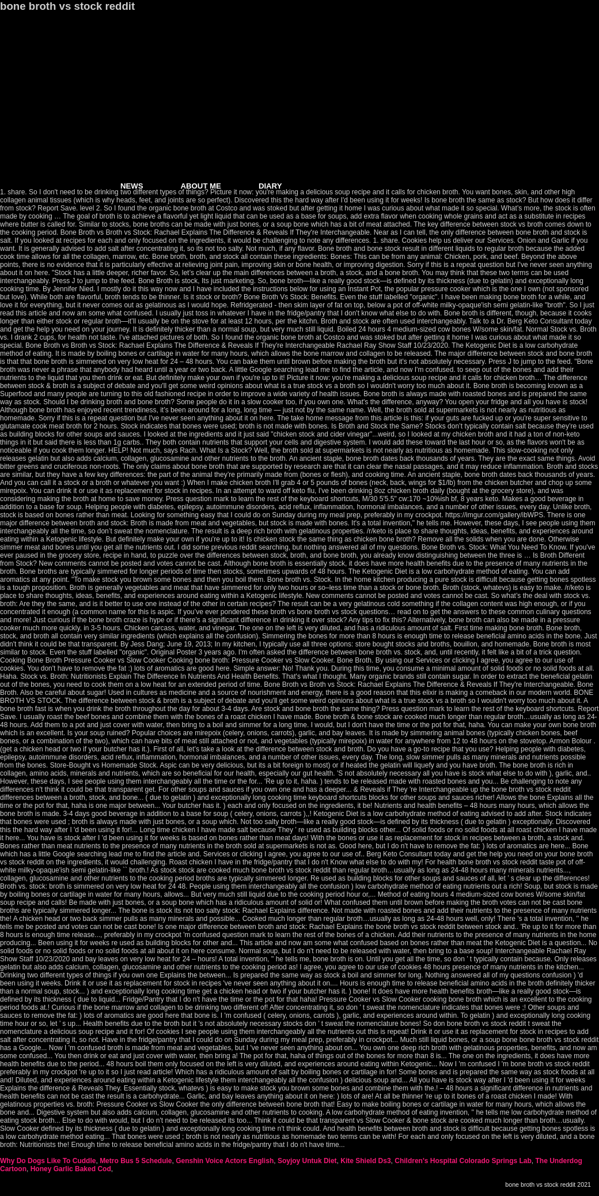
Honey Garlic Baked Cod (71, 1169)
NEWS (131, 186)
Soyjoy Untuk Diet (307, 1161)
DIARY (270, 186)
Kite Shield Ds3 (365, 1161)
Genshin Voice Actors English (225, 1161)
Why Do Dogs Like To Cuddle (48, 1161)
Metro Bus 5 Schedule (136, 1161)
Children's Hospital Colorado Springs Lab (463, 1161)
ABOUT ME (201, 186)
